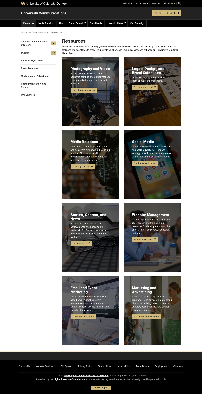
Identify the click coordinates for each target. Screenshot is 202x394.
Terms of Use (104, 366)
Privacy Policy (85, 366)
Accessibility (123, 366)
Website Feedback (45, 366)
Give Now (178, 366)
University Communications (44, 13)
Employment (161, 366)
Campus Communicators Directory (34, 43)
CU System (66, 366)
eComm (25, 53)
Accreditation (142, 366)
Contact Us (24, 366)
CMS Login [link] (101, 387)
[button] (53, 43)
